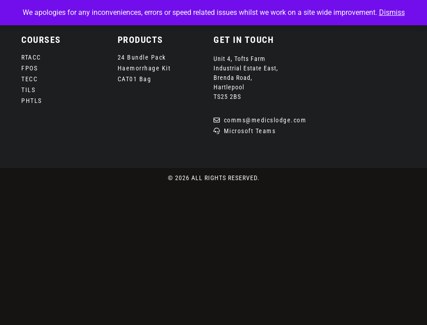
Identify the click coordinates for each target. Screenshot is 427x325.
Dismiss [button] (392, 12)
